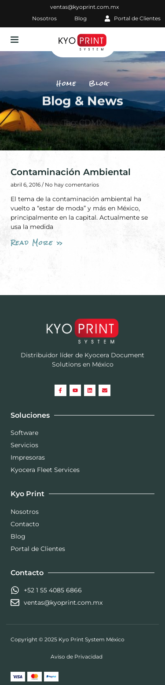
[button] (14, 39)
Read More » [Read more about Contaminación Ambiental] (37, 242)
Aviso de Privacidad (77, 656)
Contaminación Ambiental (71, 172)
